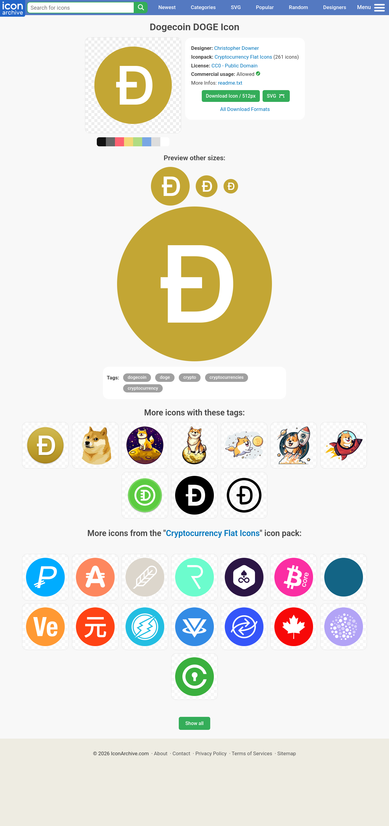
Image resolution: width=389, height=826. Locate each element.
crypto (189, 377)
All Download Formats (245, 109)
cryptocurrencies (227, 377)
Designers (334, 7)
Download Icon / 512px (231, 96)
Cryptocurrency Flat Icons (243, 57)
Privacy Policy (211, 753)
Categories (203, 7)
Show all (194, 723)
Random (298, 7)
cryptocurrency (143, 388)
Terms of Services (252, 753)
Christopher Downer (236, 48)
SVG (236, 7)
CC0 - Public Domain (234, 66)
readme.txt (230, 83)
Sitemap (286, 753)
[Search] (141, 7)
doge (165, 377)
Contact (181, 753)
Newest (166, 7)
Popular (265, 7)
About (161, 753)
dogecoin (137, 377)
